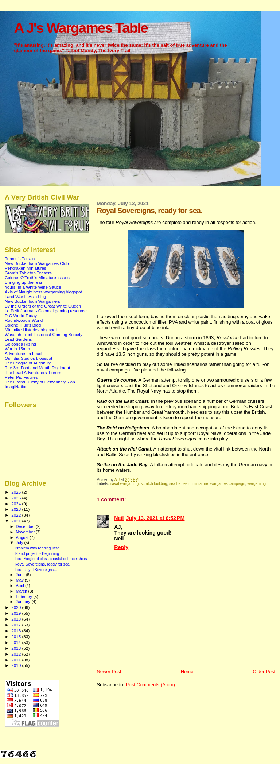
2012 (16, 654)
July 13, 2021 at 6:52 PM (155, 518)
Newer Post (109, 671)
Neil (119, 518)
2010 (16, 665)
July (20, 542)
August (23, 537)
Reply (121, 547)
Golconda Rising (20, 344)
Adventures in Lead (23, 353)
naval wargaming (124, 484)
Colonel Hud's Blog (23, 325)
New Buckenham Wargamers (32, 301)
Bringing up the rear (23, 282)
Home (187, 671)
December (26, 526)
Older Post (264, 671)
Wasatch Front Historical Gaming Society (43, 334)
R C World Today (21, 315)
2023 (16, 509)
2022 (16, 515)
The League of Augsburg (28, 362)
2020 (16, 607)
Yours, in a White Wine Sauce (33, 287)
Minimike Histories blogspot (31, 329)
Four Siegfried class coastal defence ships (51, 558)
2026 (16, 492)
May (20, 580)
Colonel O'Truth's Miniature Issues (37, 277)
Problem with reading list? (37, 548)
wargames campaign (227, 484)
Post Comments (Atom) (150, 684)
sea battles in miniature (188, 484)
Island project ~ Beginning (37, 553)
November (26, 532)
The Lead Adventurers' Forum (33, 372)
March (22, 591)
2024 (16, 503)
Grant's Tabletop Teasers (28, 272)
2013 (16, 648)
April (20, 585)
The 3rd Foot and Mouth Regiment (37, 367)
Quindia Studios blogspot (28, 358)
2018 (16, 619)
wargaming (256, 484)
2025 (16, 497)
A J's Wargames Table (81, 28)
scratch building (154, 484)
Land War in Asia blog (25, 296)
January (24, 601)
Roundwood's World (24, 320)
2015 (16, 636)
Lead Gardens (18, 339)
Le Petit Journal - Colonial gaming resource (46, 310)
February (25, 596)
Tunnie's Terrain (20, 258)
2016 (16, 630)
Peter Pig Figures (21, 377)
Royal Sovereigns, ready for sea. (42, 564)
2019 (16, 613)
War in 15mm (17, 348)
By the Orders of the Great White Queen (43, 306)
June (21, 574)
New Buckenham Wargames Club (37, 263)
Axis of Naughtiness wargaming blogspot (43, 291)
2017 (16, 624)
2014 (16, 642)
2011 (16, 659)
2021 (16, 520)
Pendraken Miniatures (25, 268)
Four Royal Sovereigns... (36, 569)
